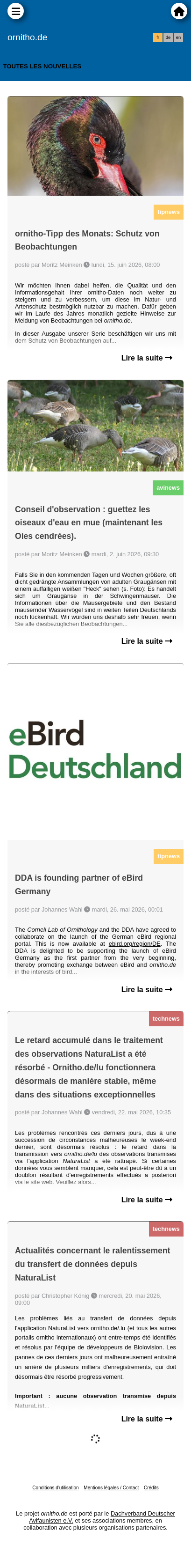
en (178, 37)
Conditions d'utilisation (55, 1487)
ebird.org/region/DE (135, 943)
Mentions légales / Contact (111, 1487)
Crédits (151, 1487)
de (168, 37)
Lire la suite (146, 358)
